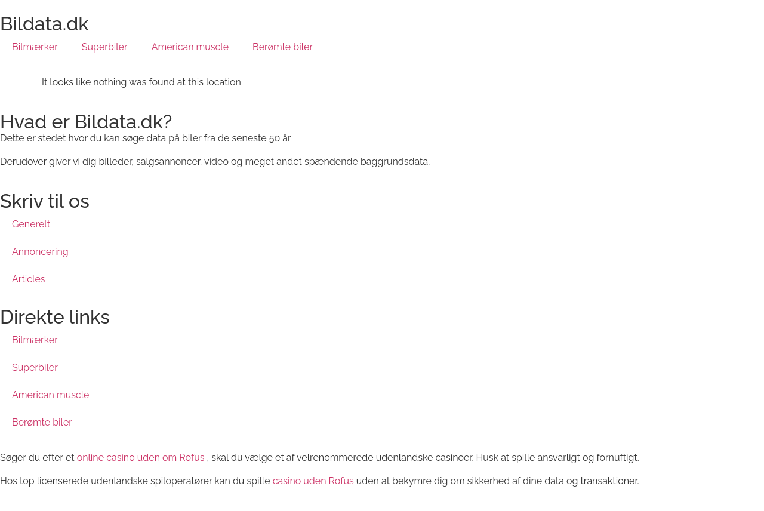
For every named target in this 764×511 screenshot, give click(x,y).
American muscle (190, 47)
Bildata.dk (44, 24)
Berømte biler (282, 47)
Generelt (31, 224)
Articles (28, 279)
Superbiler (105, 47)
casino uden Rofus (313, 481)
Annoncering (40, 251)
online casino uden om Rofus (141, 457)
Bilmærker (35, 47)
